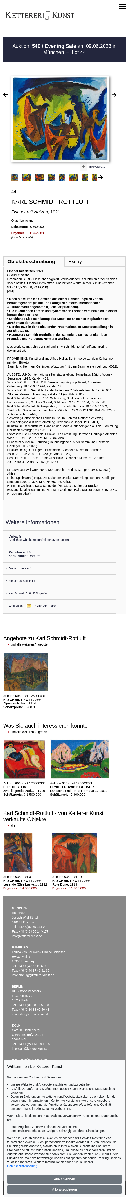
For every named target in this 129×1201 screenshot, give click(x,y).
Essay (75, 261)
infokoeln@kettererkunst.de (30, 1048)
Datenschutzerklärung (22, 1166)
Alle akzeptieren (64, 1189)
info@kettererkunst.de (27, 936)
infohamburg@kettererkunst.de (33, 975)
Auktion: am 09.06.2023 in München (64, 49)
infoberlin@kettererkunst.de (30, 1014)
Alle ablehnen (64, 1179)
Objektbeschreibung (31, 261)
